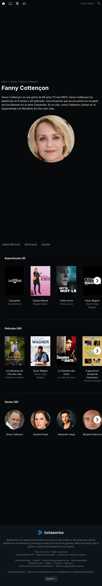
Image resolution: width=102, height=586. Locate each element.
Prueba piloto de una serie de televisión (36, 566)
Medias (48, 563)
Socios (45, 244)
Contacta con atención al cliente (71, 555)
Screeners (58, 563)
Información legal (23, 560)
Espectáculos (11, 244)
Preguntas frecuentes (45, 555)
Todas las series (41, 552)
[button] (14, 424)
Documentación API (25, 555)
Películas (31, 244)
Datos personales (79, 560)
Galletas (36, 560)
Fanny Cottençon (29, 81)
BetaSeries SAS (36, 563)
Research (69, 563)
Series (13, 81)
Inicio (4, 81)
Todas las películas (59, 552)
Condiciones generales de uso (55, 560)
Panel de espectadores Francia (69, 566)
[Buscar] (99, 3)
